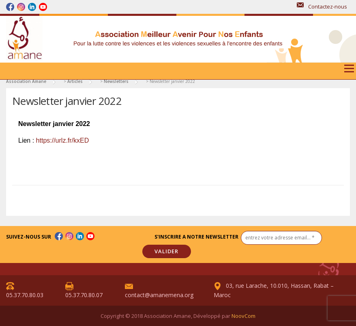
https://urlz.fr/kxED (62, 140)
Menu (349, 71)
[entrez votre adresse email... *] (281, 238)
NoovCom (243, 315)
